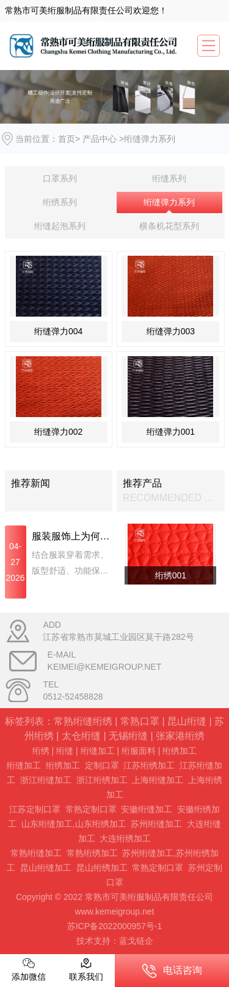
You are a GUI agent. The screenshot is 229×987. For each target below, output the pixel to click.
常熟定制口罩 (91, 809)
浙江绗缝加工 (45, 780)
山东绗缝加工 (47, 824)
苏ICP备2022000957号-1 (114, 926)
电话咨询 (172, 970)
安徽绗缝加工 (146, 809)
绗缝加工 (98, 751)
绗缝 (64, 751)
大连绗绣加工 (125, 838)
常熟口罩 (139, 721)
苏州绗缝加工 (156, 824)
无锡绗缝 (128, 736)
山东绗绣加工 (100, 824)
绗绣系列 (60, 202)
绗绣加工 (179, 751)
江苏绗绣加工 (149, 765)
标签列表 (24, 721)
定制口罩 (102, 765)
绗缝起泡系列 (59, 226)
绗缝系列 (169, 178)
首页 (66, 139)
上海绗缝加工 (157, 780)
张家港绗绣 (180, 736)
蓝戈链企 (136, 941)
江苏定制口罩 (34, 809)
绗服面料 (139, 751)
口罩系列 (60, 178)
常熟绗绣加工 (92, 853)
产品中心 (99, 139)
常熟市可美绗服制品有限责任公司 (69, 10)
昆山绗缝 (186, 721)
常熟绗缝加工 (36, 853)
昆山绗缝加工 (45, 868)
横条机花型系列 (169, 226)
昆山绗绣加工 (102, 868)
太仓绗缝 (81, 736)
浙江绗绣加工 (102, 780)
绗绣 (40, 751)
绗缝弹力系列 (169, 202)
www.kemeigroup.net (114, 911)
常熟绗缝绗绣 (83, 721)
